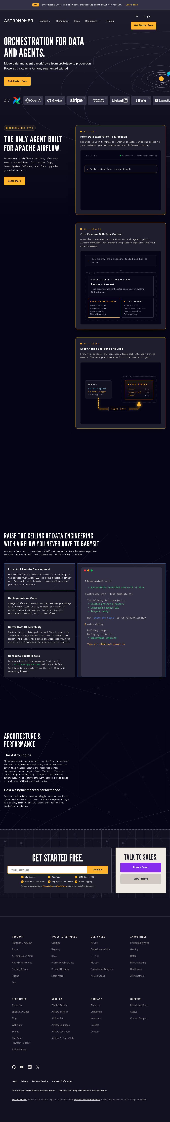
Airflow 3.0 (57, 1035)
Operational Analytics (102, 986)
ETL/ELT (95, 973)
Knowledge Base (139, 1022)
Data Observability (100, 966)
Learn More (57, 992)
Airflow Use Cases (61, 1048)
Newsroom (96, 1035)
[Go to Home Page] (18, 21)
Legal (14, 1098)
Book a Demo (140, 884)
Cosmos (55, 959)
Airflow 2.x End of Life (62, 1055)
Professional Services (62, 979)
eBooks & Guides (20, 1028)
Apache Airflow (19, 1117)
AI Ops (94, 959)
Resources (92, 21)
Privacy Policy (48, 903)
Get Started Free (143, 25)
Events (15, 1048)
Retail (133, 973)
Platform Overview (22, 959)
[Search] (137, 16)
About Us (95, 1022)
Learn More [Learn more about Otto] (14, 181)
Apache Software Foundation (87, 1117)
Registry (55, 966)
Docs (77, 21)
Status (133, 1028)
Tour (14, 999)
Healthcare (136, 986)
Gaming (134, 966)
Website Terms (61, 903)
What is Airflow (59, 1022)
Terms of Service (40, 1098)
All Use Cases (98, 992)
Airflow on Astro (60, 1028)
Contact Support (139, 1035)
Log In (147, 16)
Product (45, 21)
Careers (95, 1042)
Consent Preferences (62, 1098)
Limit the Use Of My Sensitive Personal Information (83, 1108)
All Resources (19, 1066)
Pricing (110, 21)
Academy (17, 1022)
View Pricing (141, 895)
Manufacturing (138, 979)
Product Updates (60, 986)
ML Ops (95, 979)
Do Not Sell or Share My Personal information (33, 1108)
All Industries (137, 992)
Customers (62, 21)
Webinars (17, 1042)
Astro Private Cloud (22, 979)
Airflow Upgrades (60, 1042)
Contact (95, 1048)
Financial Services (139, 959)
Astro (15, 966)
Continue (97, 886)
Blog (14, 1035)
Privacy (24, 1098)
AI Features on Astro (22, 973)
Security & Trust (20, 986)
